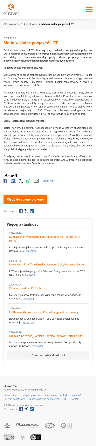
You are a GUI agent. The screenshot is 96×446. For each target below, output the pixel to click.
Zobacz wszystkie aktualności (48, 355)
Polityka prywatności (71, 395)
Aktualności (30, 24)
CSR (65, 399)
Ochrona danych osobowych (43, 399)
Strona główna (11, 24)
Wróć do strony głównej (25, 199)
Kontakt (75, 399)
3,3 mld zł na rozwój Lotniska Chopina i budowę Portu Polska (45, 336)
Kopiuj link (48, 180)
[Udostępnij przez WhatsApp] (28, 181)
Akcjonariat (9, 395)
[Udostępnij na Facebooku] (5, 181)
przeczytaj (31, 250)
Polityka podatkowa (14, 399)
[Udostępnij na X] (21, 181)
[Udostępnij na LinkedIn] (13, 181)
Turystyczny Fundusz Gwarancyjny (38, 395)
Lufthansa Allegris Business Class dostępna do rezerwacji (43, 312)
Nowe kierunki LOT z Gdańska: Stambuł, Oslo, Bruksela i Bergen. (47, 264)
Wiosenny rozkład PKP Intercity (28, 288)
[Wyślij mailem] (36, 181)
